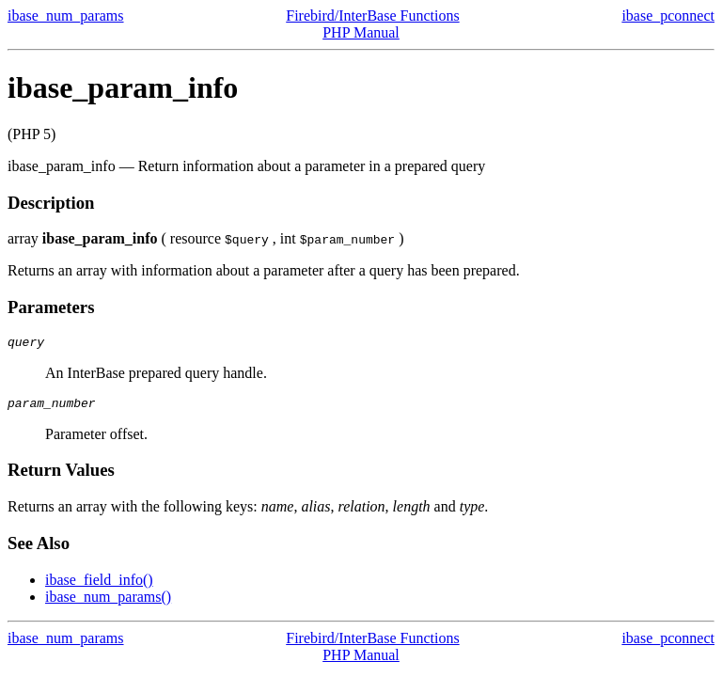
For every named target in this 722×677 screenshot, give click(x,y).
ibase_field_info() (99, 585)
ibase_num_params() (108, 602)
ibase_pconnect (667, 16)
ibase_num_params (66, 16)
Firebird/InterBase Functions (372, 16)
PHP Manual (361, 32)
